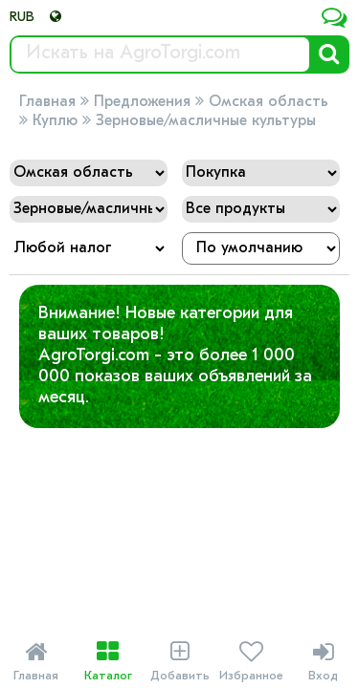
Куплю (55, 121)
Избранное (251, 661)
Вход (323, 661)
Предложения (142, 102)
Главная (47, 102)
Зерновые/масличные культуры (206, 121)
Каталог (108, 661)
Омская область (268, 102)
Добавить (179, 661)
